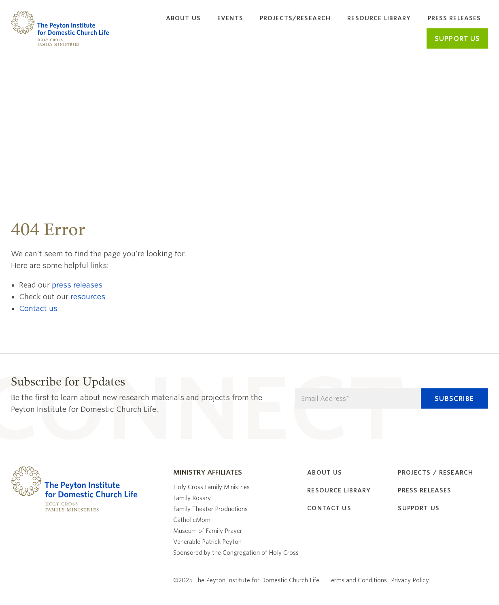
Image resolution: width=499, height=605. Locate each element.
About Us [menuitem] (183, 18)
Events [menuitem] (230, 18)
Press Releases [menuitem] (454, 18)
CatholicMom (191, 520)
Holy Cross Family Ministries (211, 487)
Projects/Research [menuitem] (295, 18)
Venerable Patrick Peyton (207, 542)
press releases (77, 285)
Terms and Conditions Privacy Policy (378, 580)
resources (87, 296)
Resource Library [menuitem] (379, 18)
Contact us (38, 308)
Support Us (457, 39)
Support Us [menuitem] (418, 508)
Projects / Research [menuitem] (435, 472)
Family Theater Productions (210, 509)
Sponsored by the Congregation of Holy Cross (236, 553)
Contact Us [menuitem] (329, 508)
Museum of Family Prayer (207, 531)
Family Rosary (192, 498)
